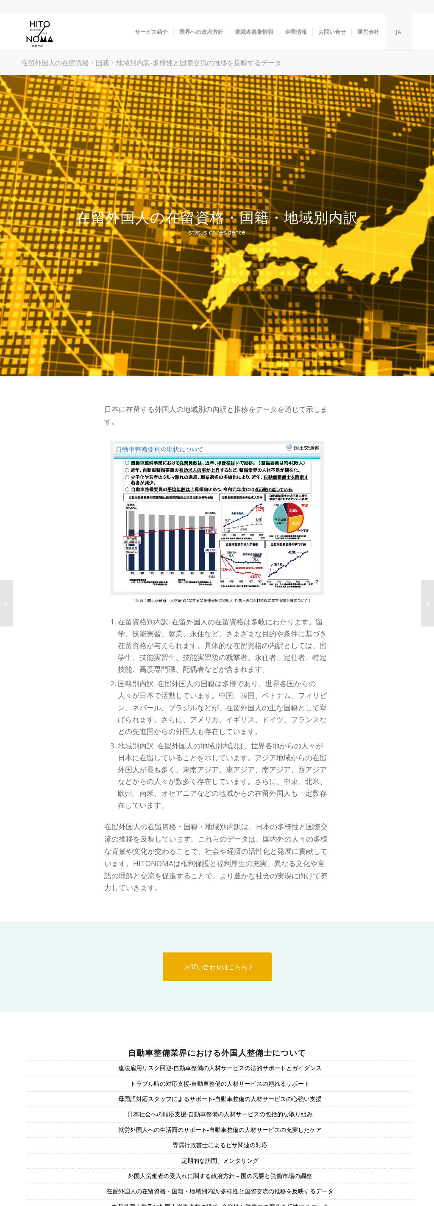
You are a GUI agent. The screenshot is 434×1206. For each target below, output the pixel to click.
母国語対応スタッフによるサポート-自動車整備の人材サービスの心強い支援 (220, 1099)
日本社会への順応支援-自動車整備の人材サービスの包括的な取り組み (220, 1114)
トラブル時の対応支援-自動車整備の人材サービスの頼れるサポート (220, 1084)
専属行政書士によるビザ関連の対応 (219, 1145)
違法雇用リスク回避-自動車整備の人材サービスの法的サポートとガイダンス (220, 1068)
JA (398, 32)
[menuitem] (151, 31)
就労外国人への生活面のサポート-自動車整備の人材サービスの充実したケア (220, 1130)
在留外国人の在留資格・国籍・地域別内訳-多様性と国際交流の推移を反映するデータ (151, 62)
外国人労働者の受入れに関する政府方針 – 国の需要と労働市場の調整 (220, 1176)
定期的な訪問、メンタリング (220, 1161)
